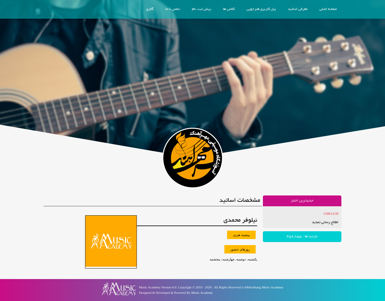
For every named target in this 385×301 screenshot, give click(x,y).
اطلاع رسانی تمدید (325, 222)
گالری (149, 9)
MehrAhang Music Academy (264, 287)
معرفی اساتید (297, 9)
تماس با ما (172, 9)
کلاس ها (229, 9)
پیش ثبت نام (201, 9)
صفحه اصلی (328, 9)
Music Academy (202, 292)
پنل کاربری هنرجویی (261, 9)
